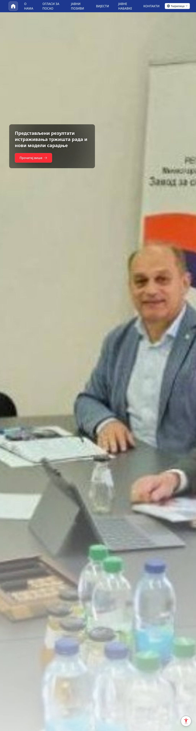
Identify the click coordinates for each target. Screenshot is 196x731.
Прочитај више (34, 158)
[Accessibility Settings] (186, 721)
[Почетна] (13, 6)
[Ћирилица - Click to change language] (177, 6)
